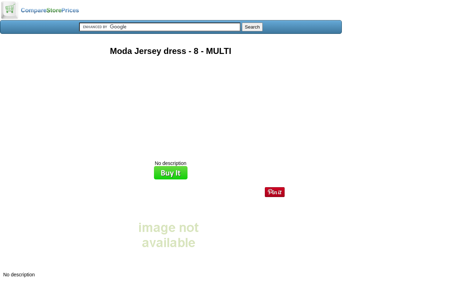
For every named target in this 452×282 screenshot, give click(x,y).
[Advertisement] (170, 105)
